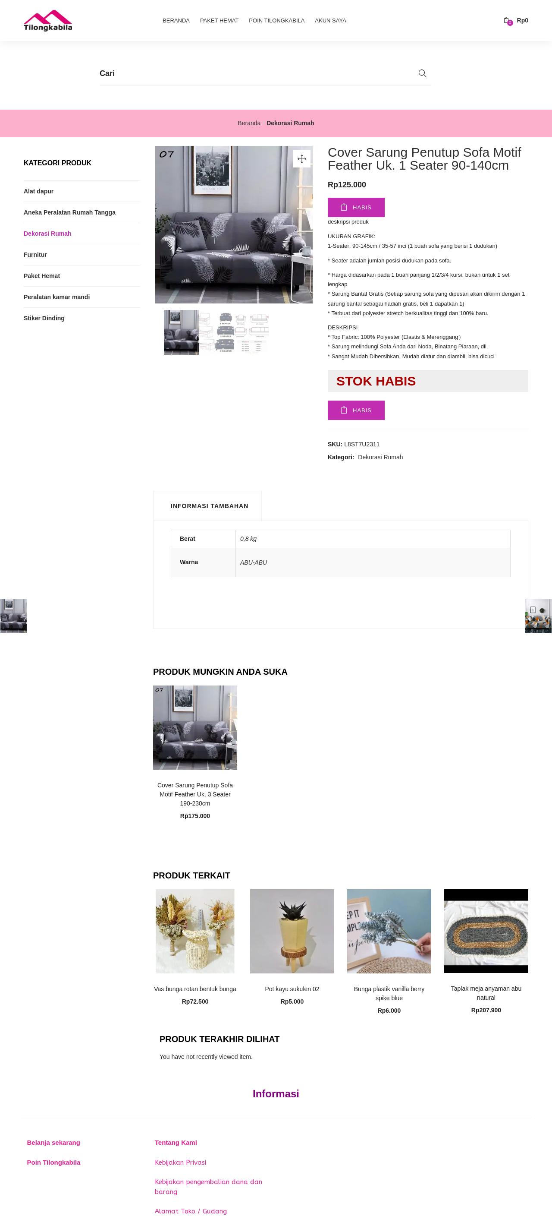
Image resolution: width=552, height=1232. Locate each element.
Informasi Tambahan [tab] (209, 505)
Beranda (176, 20)
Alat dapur (38, 191)
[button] (516, 20)
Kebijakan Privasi (180, 1162)
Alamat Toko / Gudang (191, 1211)
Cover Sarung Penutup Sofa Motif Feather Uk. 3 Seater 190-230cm (195, 794)
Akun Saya (330, 20)
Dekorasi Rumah (290, 123)
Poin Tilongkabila (276, 20)
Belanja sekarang (53, 1142)
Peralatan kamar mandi (57, 297)
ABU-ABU (253, 562)
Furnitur (35, 254)
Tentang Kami (176, 1142)
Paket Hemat (219, 20)
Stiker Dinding (44, 318)
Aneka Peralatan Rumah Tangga (70, 212)
